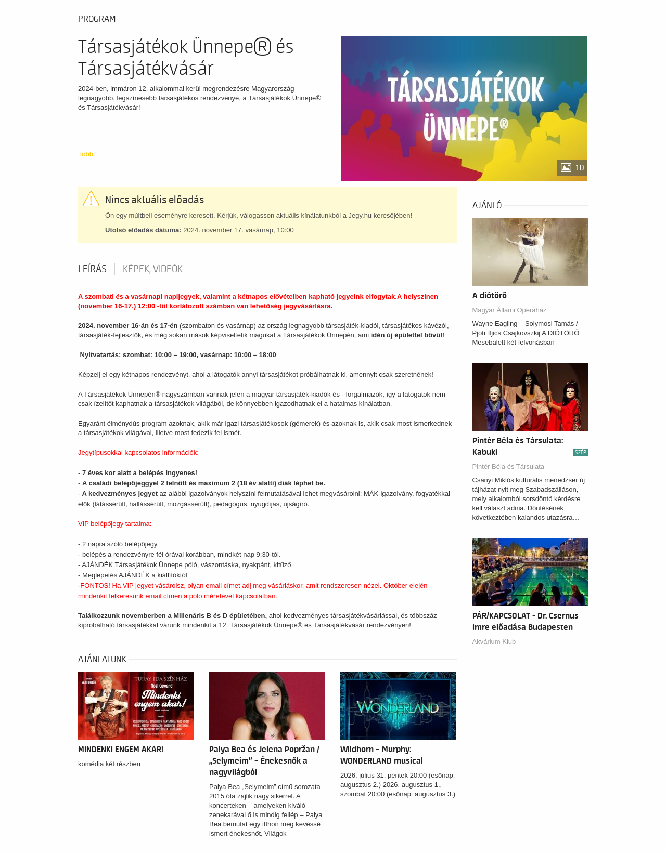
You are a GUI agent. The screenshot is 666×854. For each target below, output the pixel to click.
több (86, 154)
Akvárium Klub (494, 642)
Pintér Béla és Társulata (508, 466)
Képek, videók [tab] (153, 269)
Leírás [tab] (92, 269)
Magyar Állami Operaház (509, 310)
